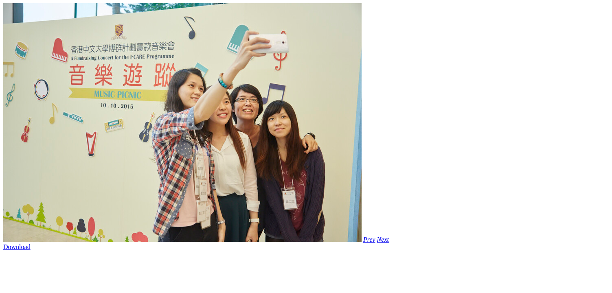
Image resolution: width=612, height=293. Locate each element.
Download (17, 246)
